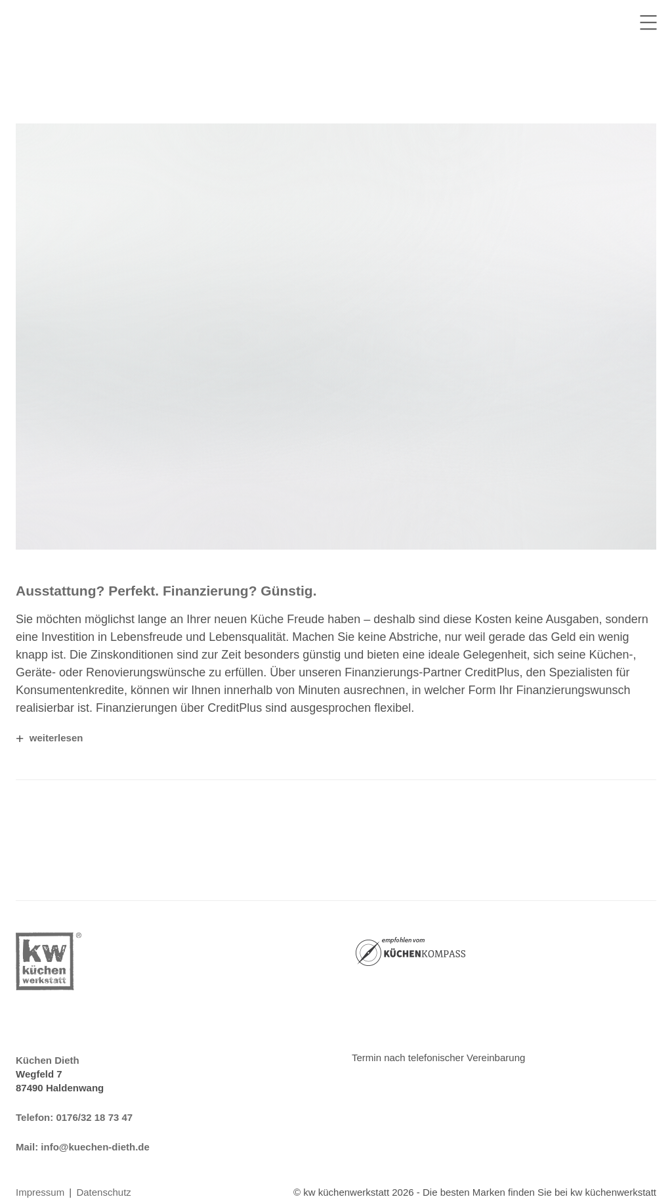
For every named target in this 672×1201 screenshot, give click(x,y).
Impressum (40, 1192)
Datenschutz (103, 1192)
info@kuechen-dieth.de (95, 1146)
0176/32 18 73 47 (94, 1117)
